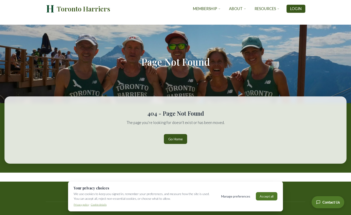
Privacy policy (81, 204)
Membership (207, 8)
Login (296, 8)
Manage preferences (235, 196)
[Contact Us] (328, 202)
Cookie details (99, 204)
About (237, 8)
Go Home (175, 139)
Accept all (267, 196)
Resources (267, 8)
